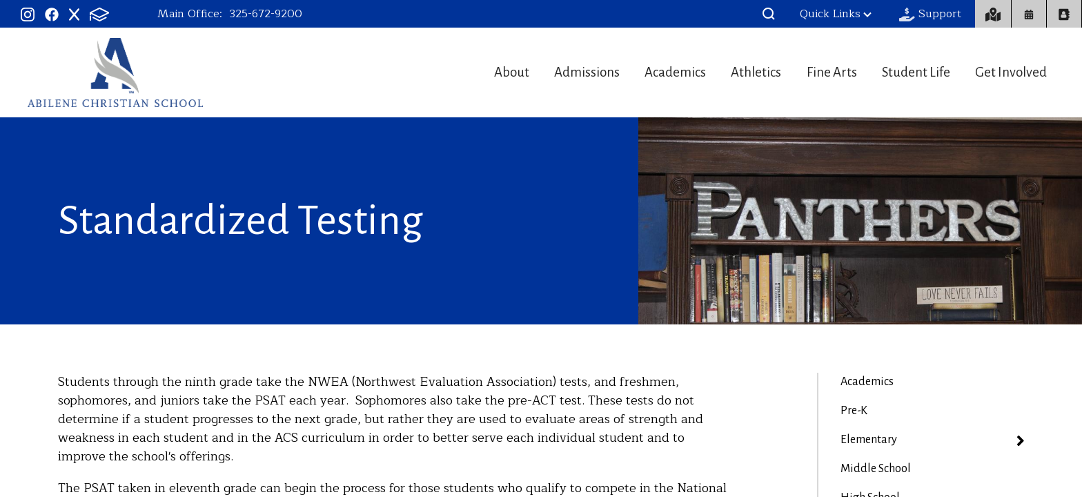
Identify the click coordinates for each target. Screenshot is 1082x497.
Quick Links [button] (836, 14)
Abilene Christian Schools (115, 72)
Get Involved (1012, 72)
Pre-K (853, 411)
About (458, 72)
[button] (768, 14)
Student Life (908, 72)
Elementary (868, 439)
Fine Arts (815, 72)
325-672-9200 (265, 14)
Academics (640, 72)
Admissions (542, 72)
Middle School (875, 468)
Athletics (730, 72)
